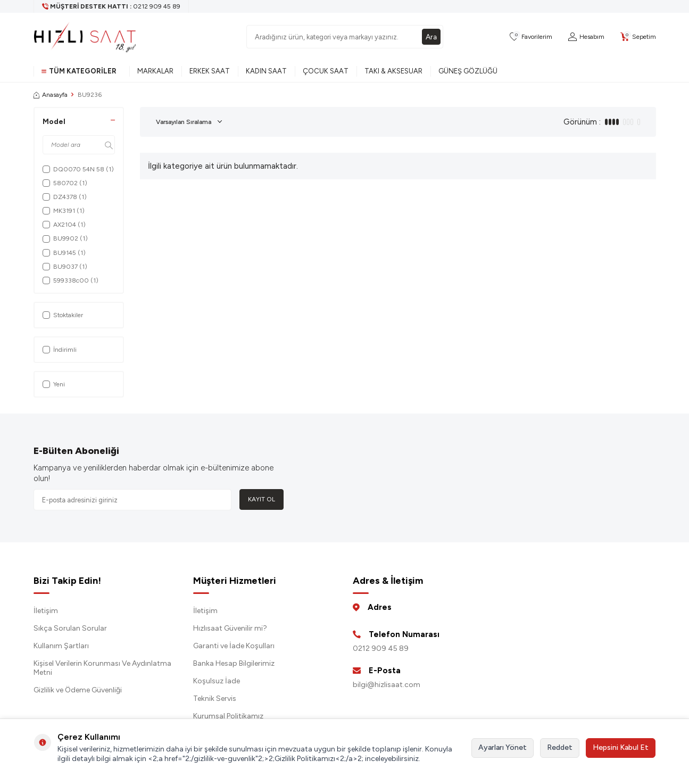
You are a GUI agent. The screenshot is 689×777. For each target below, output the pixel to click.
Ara (431, 36)
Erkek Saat (209, 71)
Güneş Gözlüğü (467, 71)
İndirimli (60, 349)
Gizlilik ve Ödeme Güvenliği (78, 690)
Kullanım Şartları (61, 645)
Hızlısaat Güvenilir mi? (230, 628)
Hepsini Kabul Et (621, 747)
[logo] (85, 37)
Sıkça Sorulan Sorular (70, 628)
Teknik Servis (214, 698)
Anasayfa (51, 94)
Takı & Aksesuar (393, 71)
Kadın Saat (266, 71)
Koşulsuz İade (216, 680)
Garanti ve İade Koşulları (234, 645)
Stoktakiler (63, 315)
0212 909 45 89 (381, 648)
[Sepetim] (638, 37)
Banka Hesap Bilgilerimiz (234, 663)
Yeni (54, 384)
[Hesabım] (586, 37)
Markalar (155, 71)
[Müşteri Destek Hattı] (111, 6)
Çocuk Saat (325, 71)
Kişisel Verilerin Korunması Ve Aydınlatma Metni (102, 668)
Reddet (559, 747)
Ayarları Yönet (502, 747)
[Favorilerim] (531, 37)
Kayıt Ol (261, 499)
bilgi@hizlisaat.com (386, 684)
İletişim (46, 610)
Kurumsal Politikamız (228, 716)
